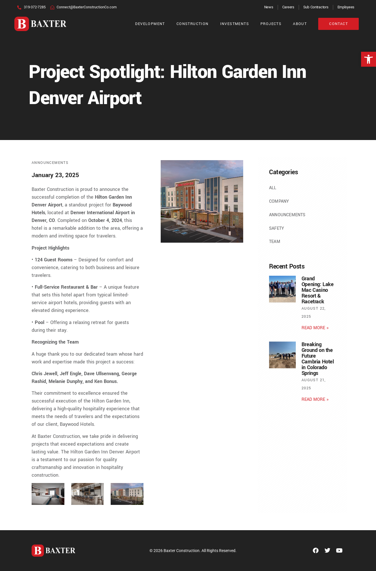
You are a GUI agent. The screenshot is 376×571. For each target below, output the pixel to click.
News (268, 7)
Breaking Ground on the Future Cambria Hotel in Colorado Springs (318, 359)
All (273, 188)
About (300, 23)
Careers (288, 7)
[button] (368, 59)
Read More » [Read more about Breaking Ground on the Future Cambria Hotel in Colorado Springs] (315, 399)
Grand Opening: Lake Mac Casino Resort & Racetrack (318, 290)
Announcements (50, 162)
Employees (345, 7)
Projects (270, 23)
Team (274, 242)
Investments (234, 23)
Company (279, 201)
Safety (276, 228)
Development (150, 23)
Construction (193, 23)
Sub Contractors (316, 7)
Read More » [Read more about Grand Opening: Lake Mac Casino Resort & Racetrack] (315, 328)
